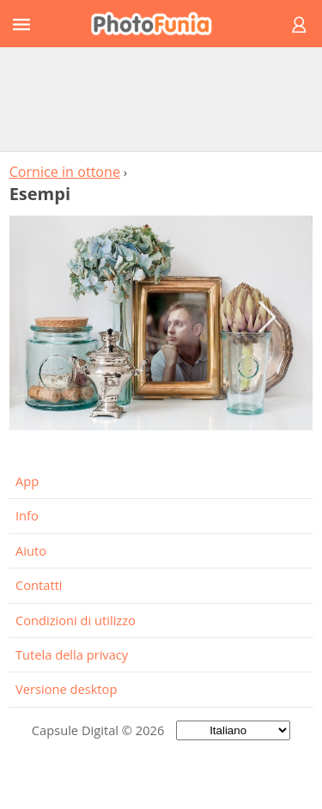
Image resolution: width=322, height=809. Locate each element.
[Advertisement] (161, 99)
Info (27, 515)
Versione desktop (66, 688)
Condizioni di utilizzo (75, 620)
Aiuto (30, 550)
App (27, 481)
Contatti (39, 584)
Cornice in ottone (64, 171)
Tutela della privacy (71, 654)
